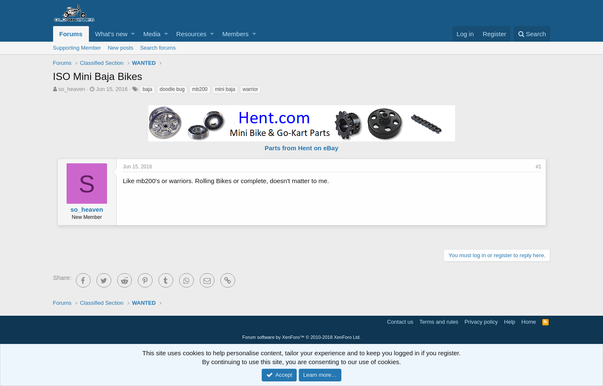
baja (147, 89)
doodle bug (172, 89)
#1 (538, 167)
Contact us (400, 322)
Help (509, 322)
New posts (121, 48)
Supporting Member (77, 48)
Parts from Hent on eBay (301, 148)
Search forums (158, 48)
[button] (133, 34)
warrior (250, 89)
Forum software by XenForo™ (301, 337)
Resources (191, 33)
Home (528, 322)
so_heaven (71, 89)
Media (152, 33)
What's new (111, 33)
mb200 (200, 89)
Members (235, 33)
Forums (71, 33)
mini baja (225, 89)
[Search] (532, 34)
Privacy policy (481, 322)
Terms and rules (438, 322)
